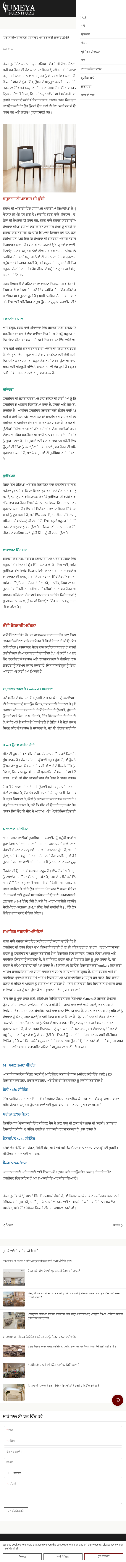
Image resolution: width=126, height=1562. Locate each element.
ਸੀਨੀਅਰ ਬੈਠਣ (66, 64)
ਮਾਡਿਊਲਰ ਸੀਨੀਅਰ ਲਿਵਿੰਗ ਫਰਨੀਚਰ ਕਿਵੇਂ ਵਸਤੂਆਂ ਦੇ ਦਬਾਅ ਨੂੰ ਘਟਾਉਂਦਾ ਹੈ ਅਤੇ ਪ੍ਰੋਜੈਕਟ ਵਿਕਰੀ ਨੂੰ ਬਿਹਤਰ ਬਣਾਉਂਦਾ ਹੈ (75, 1316)
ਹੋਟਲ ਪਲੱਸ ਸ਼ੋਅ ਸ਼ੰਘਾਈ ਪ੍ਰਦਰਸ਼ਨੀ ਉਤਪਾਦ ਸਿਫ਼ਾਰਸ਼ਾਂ (54, 1270)
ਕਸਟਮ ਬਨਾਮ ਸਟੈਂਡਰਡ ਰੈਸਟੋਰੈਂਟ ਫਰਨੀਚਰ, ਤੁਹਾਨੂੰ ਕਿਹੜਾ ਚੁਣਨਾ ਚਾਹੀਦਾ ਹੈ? (39, 1336)
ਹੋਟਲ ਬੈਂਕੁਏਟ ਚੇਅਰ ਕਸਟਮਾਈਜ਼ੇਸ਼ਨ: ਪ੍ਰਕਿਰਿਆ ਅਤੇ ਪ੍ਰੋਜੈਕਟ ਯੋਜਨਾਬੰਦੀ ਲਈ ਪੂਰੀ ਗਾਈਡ (72, 1346)
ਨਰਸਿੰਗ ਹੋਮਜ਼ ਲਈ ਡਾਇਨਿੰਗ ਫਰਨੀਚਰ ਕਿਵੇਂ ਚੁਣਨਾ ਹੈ (53, 1364)
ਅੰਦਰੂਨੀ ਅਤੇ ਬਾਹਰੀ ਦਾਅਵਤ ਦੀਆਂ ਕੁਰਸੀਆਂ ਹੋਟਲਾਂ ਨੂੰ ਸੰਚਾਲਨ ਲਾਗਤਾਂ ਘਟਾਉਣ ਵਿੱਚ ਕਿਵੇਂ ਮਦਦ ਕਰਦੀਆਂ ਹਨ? (74, 1295)
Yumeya (88, 999)
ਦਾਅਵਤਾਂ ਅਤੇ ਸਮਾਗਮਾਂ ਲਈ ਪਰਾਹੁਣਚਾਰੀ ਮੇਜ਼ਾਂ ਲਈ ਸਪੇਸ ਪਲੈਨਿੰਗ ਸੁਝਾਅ (38, 1261)
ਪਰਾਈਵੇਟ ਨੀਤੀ (10, 1548)
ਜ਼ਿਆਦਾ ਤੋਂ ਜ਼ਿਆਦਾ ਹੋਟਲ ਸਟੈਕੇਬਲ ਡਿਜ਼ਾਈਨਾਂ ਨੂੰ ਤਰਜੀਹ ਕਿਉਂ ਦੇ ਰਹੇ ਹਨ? (63, 1385)
